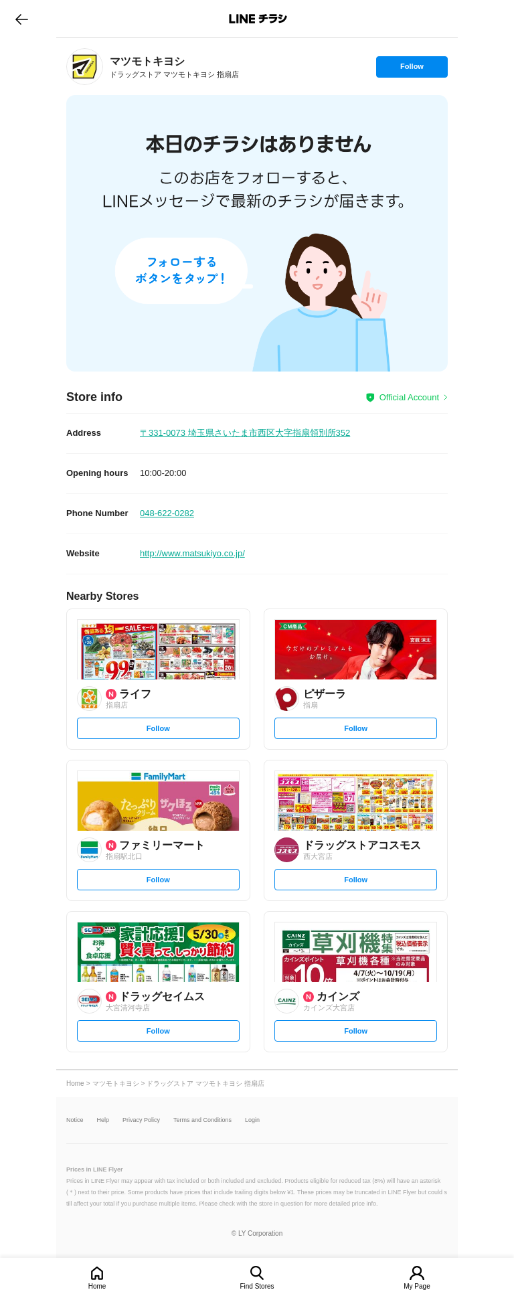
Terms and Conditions (202, 1120)
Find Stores (257, 1286)
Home (97, 1286)
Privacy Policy (141, 1120)
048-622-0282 (167, 513)
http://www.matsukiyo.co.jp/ (192, 553)
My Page (417, 1286)
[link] (84, 66)
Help (103, 1120)
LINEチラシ (258, 19)
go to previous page (22, 18)
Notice (75, 1120)
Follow (412, 70)
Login (252, 1120)
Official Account (409, 397)
